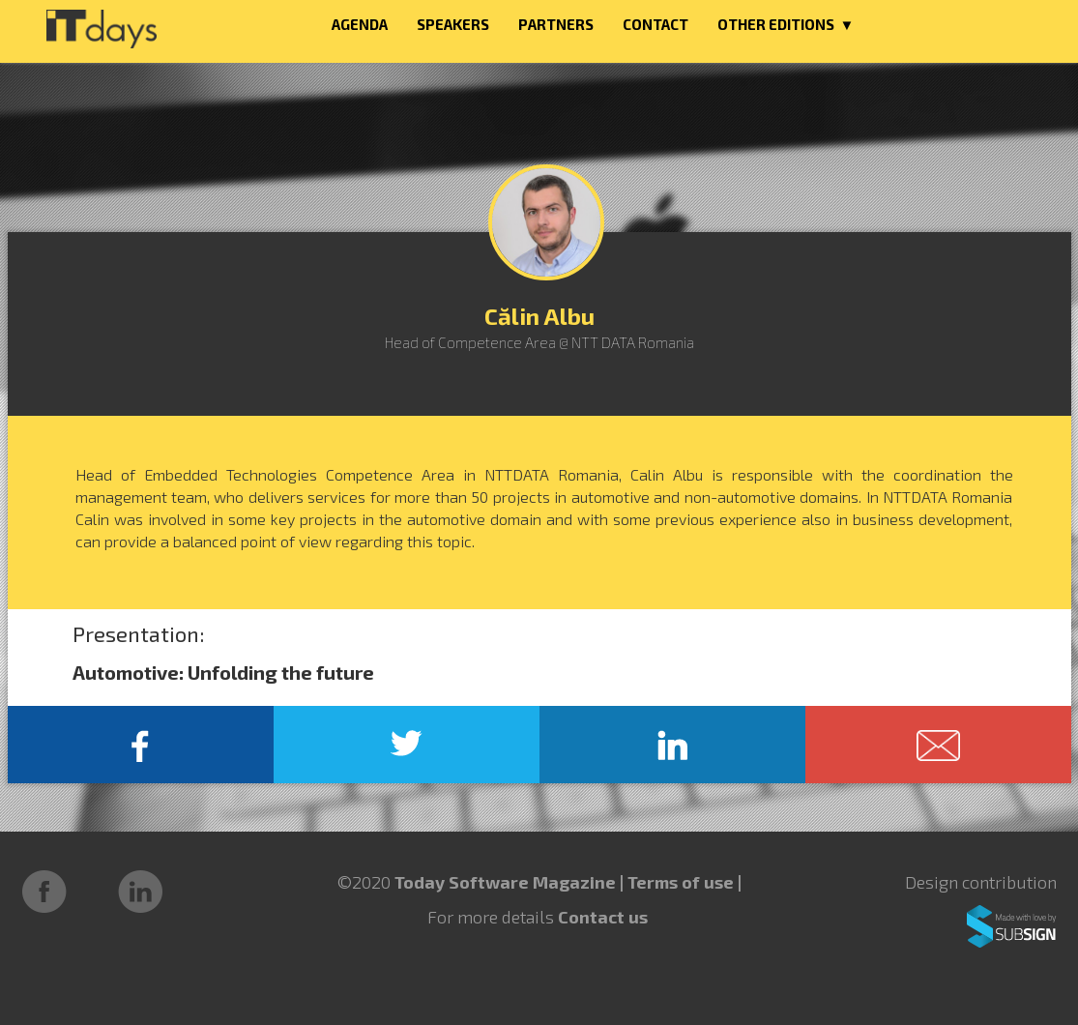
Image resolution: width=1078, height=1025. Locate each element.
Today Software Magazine (505, 882)
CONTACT (655, 24)
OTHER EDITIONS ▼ (786, 24)
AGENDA (360, 24)
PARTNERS (556, 24)
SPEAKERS (453, 24)
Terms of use (682, 882)
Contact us (603, 916)
